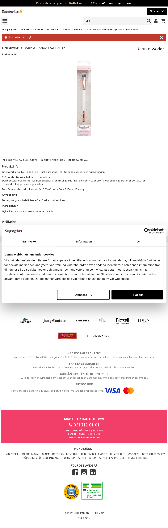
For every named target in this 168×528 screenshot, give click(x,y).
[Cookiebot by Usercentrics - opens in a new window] (147, 231)
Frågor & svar (30, 454)
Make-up (78, 29)
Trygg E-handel (138, 458)
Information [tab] (84, 241)
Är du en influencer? (93, 454)
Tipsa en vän (78, 160)
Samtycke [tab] (29, 241)
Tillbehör (66, 29)
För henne (38, 29)
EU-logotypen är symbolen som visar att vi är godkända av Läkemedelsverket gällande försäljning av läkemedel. (84, 376)
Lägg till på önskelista (20, 160)
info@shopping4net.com (84, 437)
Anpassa (83, 294)
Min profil (12, 454)
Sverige (84, 518)
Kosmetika (52, 29)
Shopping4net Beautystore (106, 458)
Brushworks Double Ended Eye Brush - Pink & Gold (112, 29)
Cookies (133, 454)
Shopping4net (9, 29)
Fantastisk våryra (49, 3)
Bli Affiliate (117, 454)
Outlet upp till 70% (83, 3)
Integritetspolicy (153, 454)
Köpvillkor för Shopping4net (42, 458)
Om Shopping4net (75, 458)
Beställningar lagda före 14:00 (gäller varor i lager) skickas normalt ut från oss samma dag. (84, 365)
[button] (163, 21)
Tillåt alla (137, 294)
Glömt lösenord (53, 454)
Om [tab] (138, 241)
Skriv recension (53, 160)
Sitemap (99, 513)
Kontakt (71, 454)
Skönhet (24, 29)
